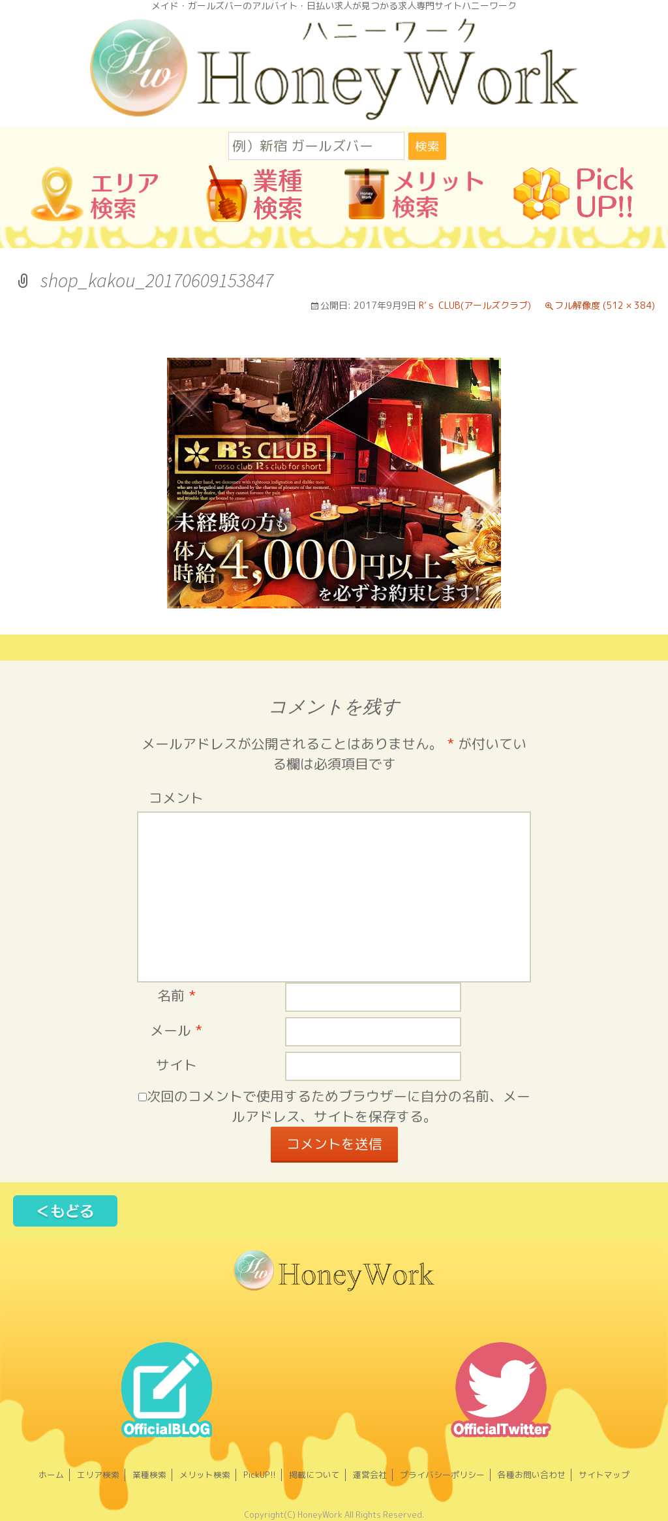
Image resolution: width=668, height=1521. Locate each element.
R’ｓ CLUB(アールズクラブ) (475, 305)
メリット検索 (204, 1475)
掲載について (314, 1475)
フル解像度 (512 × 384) (604, 305)
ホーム (51, 1475)
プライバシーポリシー (442, 1475)
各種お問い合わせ (532, 1475)
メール (176, 1030)
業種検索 (149, 1475)
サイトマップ (604, 1475)
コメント (176, 798)
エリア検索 (98, 1475)
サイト (176, 1065)
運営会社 (370, 1475)
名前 (176, 995)
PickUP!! (259, 1475)
